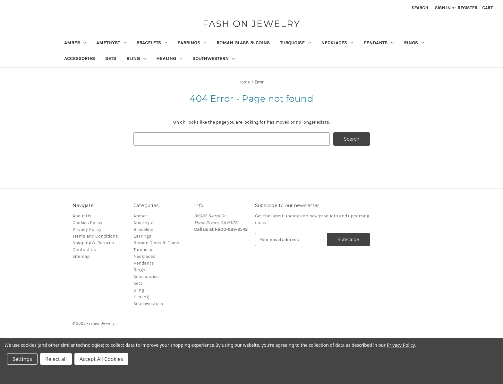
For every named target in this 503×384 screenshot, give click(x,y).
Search (420, 8)
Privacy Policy (86, 229)
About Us (81, 216)
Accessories (79, 58)
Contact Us (84, 249)
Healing (169, 58)
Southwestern (213, 58)
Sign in (442, 8)
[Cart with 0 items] (487, 8)
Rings (414, 43)
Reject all (56, 358)
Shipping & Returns (93, 243)
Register (467, 8)
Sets (110, 58)
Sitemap (81, 256)
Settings (22, 358)
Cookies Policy (87, 222)
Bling (136, 58)
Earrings (191, 43)
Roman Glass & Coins (243, 43)
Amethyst (111, 43)
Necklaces (337, 43)
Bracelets (151, 43)
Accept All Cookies (101, 358)
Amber (75, 43)
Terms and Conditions (95, 236)
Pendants (378, 43)
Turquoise (295, 43)
